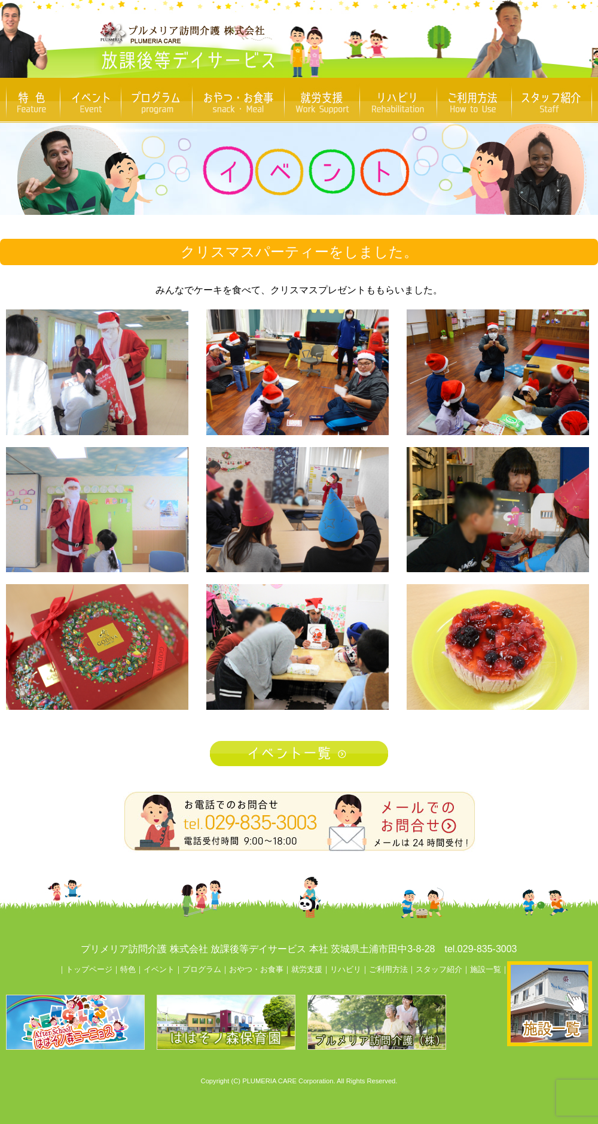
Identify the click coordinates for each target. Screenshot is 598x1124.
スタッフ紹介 (439, 969)
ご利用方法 (388, 969)
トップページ (89, 969)
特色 (128, 969)
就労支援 (306, 969)
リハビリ (345, 969)
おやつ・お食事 (256, 969)
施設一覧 (485, 969)
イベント (159, 969)
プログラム (201, 969)
